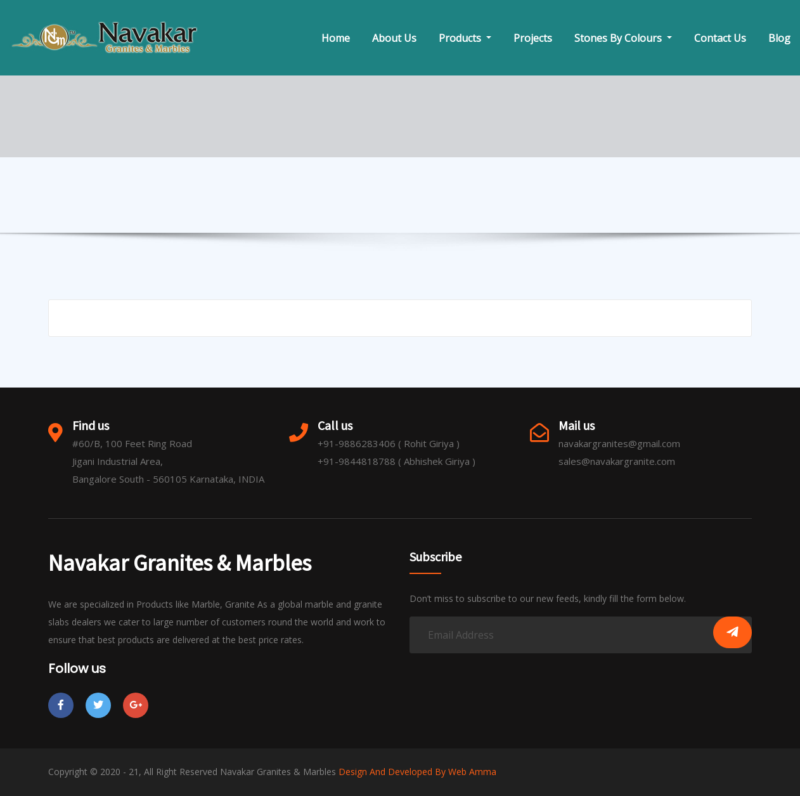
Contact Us (720, 38)
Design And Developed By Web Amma (417, 772)
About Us (394, 38)
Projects (532, 38)
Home (335, 38)
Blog (779, 38)
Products (465, 38)
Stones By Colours (623, 38)
